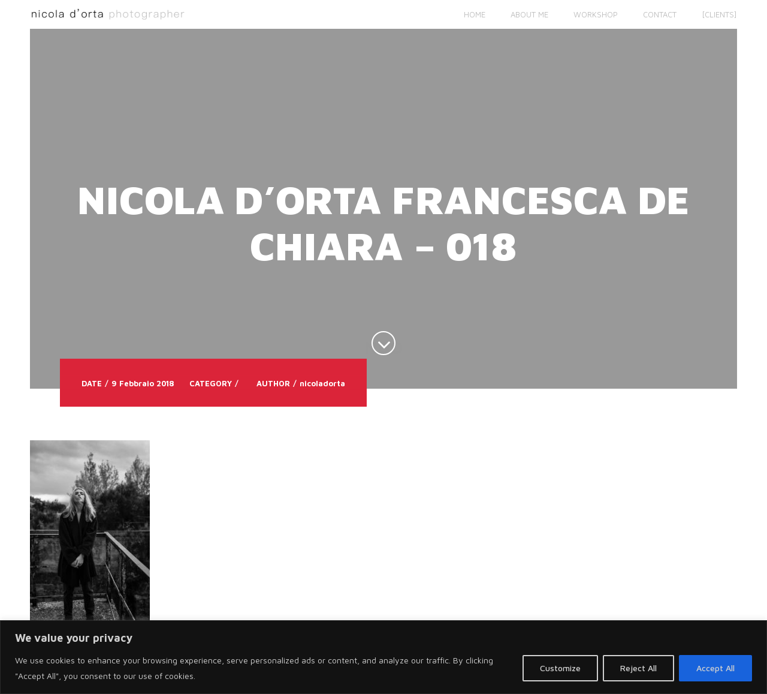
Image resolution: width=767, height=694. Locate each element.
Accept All (715, 668)
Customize (560, 668)
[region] (383, 657)
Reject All (638, 668)
